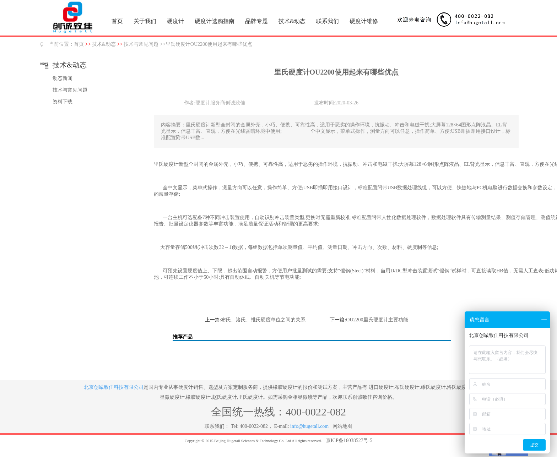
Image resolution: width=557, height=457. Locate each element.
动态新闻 (62, 78)
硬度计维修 (364, 21)
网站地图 (342, 426)
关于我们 (145, 21)
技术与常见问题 (141, 44)
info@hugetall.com (309, 426)
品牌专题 (256, 21)
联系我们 (327, 21)
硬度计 (175, 21)
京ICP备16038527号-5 (349, 440)
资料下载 (62, 101)
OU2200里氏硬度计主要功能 (377, 319)
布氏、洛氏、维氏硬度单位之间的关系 (263, 319)
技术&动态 (291, 21)
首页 (117, 21)
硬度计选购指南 (214, 21)
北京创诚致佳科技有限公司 (114, 387)
